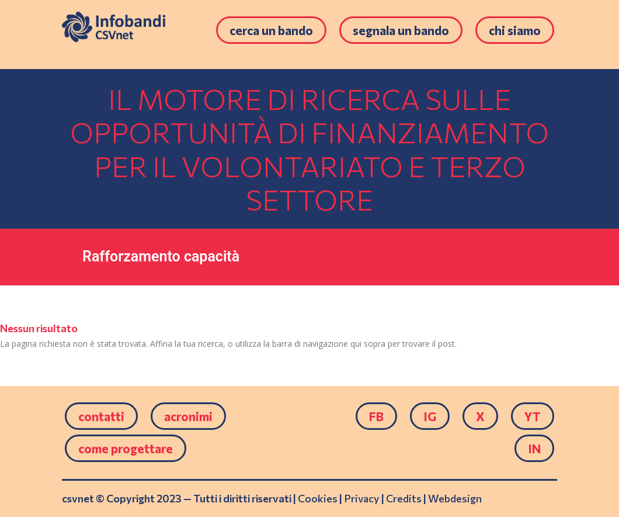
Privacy (362, 498)
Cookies (318, 498)
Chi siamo (515, 30)
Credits (404, 498)
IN (534, 448)
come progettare (125, 448)
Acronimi (188, 416)
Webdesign (455, 498)
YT (532, 416)
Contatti (101, 416)
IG (429, 416)
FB (376, 416)
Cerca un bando (271, 30)
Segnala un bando (401, 30)
